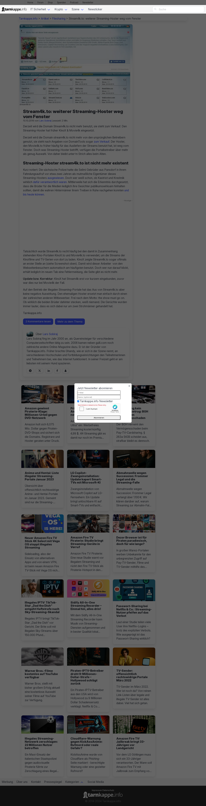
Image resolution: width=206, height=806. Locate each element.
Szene (75, 9)
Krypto (59, 9)
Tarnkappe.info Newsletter (96, 401)
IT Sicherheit (38, 9)
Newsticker (95, 9)
